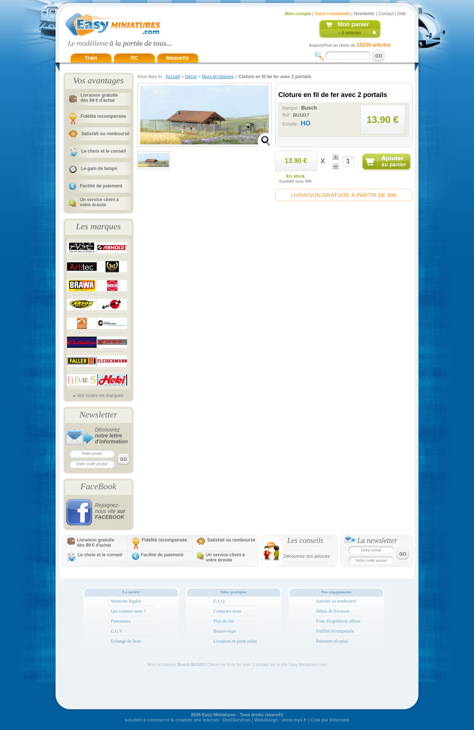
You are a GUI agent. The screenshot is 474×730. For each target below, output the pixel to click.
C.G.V (117, 631)
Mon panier (353, 24)
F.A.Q (219, 601)
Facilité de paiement (101, 186)
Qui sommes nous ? (128, 611)
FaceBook (98, 486)
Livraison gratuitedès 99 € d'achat (99, 98)
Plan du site (224, 621)
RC (134, 58)
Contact (386, 13)
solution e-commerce (147, 720)
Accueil (173, 76)
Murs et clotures (217, 76)
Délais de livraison (333, 611)
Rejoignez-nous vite (110, 511)
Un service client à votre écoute (99, 202)
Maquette (177, 58)
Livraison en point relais (235, 641)
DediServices (237, 720)
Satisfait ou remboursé (105, 133)
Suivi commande (332, 13)
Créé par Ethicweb (329, 720)
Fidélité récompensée (335, 631)
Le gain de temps (99, 168)
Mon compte (298, 13)
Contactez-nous (227, 611)
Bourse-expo (225, 631)
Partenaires (121, 621)
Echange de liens (126, 641)
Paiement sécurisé (332, 641)
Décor (191, 76)
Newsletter (364, 13)
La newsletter (377, 540)
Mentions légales (126, 601)
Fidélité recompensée (103, 116)
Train (91, 58)
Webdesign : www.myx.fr (280, 720)
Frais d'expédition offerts (338, 621)
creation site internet (197, 720)
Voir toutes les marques (100, 395)
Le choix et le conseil (103, 151)
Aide (401, 13)
